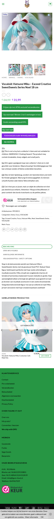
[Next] (52, 334)
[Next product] (4, 95)
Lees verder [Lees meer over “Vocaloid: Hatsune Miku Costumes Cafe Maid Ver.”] (45, 356)
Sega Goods (6, 452)
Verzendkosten (8, 388)
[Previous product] (8, 95)
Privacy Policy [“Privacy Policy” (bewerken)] (7, 404)
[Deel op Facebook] (8, 229)
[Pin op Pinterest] (21, 229)
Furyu (18, 215)
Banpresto (6, 456)
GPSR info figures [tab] (10, 251)
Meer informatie (31, 517)
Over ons (5, 417)
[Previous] (1, 334)
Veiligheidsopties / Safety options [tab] (17, 259)
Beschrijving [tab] (8, 247)
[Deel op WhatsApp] (4, 229)
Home (4, 77)
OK (42, 517)
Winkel (12, 77)
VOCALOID (29, 77)
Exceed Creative (10, 218)
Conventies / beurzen (10, 425)
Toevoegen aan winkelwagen (19, 136)
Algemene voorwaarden (11, 396)
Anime (20, 77)
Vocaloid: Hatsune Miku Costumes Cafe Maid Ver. (16, 357)
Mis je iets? (6, 421)
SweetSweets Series (42, 218)
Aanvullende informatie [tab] (13, 254)
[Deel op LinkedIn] (25, 229)
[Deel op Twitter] (12, 229)
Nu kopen (9, 142)
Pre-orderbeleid (8, 383)
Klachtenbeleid (8, 400)
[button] (3, 4)
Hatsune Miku (26, 218)
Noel (33, 218)
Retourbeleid (7, 392)
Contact (5, 379)
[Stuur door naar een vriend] (16, 229)
